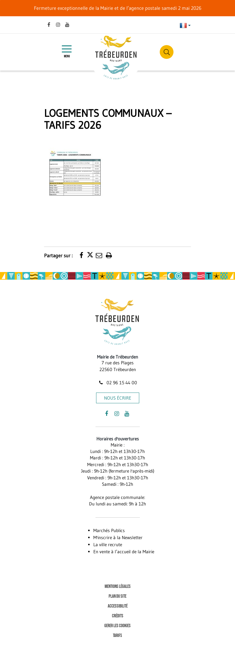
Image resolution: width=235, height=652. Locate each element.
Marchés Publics (109, 530)
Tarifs (117, 636)
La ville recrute (107, 544)
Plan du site (117, 596)
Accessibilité (118, 606)
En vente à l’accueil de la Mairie (123, 551)
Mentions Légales (118, 586)
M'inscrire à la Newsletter (118, 537)
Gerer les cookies (117, 626)
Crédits (117, 616)
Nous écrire (117, 398)
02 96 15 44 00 (117, 382)
